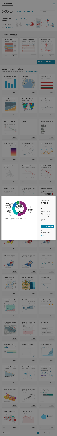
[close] (53, 198)
